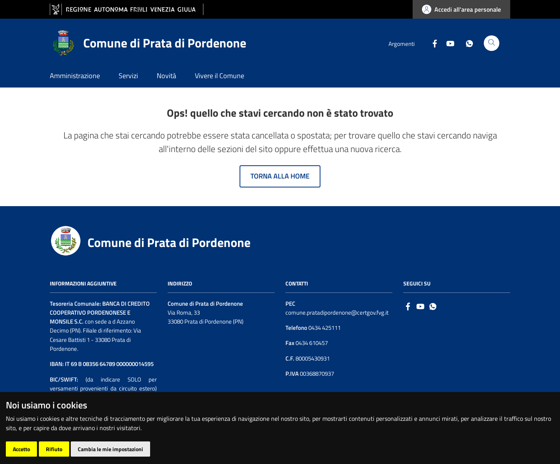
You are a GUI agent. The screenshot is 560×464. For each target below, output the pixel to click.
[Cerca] (491, 43)
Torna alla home (280, 176)
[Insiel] (494, 445)
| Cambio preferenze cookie (133, 449)
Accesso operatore (73, 449)
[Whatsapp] (466, 42)
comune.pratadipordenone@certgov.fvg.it (336, 312)
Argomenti (401, 43)
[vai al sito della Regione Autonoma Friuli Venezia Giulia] (126, 10)
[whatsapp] (433, 306)
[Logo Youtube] (420, 306)
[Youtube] (447, 42)
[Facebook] (431, 42)
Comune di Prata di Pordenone (169, 242)
